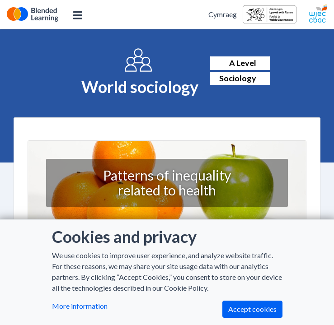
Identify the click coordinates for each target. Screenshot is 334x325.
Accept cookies (252, 309)
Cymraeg (222, 14)
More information (80, 306)
